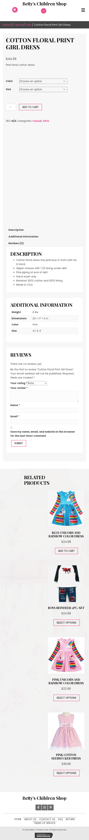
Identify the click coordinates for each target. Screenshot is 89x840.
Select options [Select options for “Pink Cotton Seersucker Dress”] (66, 773)
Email (14, 416)
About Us (30, 819)
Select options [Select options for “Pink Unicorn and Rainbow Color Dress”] (66, 698)
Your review (19, 388)
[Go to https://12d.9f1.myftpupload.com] (45, 3)
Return (70, 819)
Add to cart (30, 107)
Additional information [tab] (23, 236)
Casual (18, 25)
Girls (28, 25)
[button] (38, 807)
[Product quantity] (11, 107)
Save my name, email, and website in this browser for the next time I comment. (42, 434)
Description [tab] (16, 230)
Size (8, 89)
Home (7, 25)
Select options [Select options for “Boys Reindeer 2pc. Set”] (66, 622)
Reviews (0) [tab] (16, 243)
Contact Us (47, 819)
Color (9, 81)
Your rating (18, 383)
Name (15, 405)
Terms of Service (44, 823)
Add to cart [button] (66, 551)
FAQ (60, 819)
